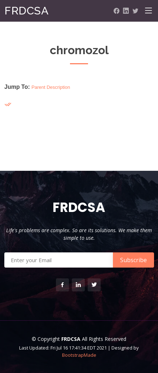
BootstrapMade (79, 355)
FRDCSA (26, 10)
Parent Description (50, 87)
